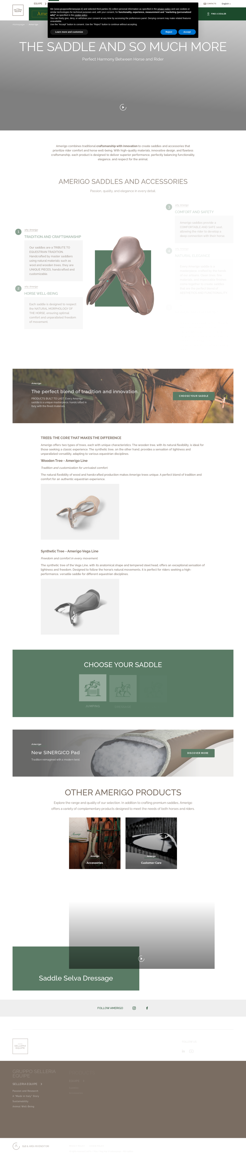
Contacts (209, 4)
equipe (38, 3)
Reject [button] (169, 32)
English (226, 4)
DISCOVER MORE (198, 755)
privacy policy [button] (164, 9)
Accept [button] (187, 32)
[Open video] (123, 108)
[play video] (142, 961)
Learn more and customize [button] (69, 32)
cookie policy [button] (81, 15)
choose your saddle (194, 398)
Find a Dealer (216, 13)
